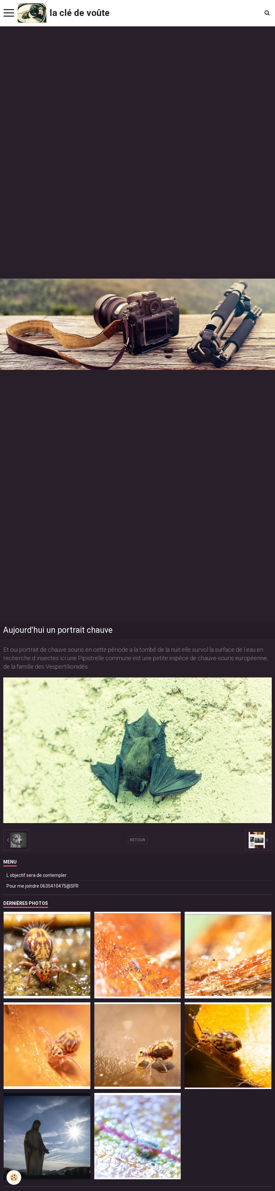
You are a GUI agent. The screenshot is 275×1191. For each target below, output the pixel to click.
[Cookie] (14, 1177)
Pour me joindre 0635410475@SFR (43, 886)
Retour (137, 840)
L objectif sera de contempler (37, 875)
